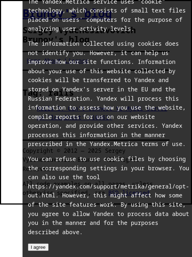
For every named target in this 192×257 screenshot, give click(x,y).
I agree (38, 247)
